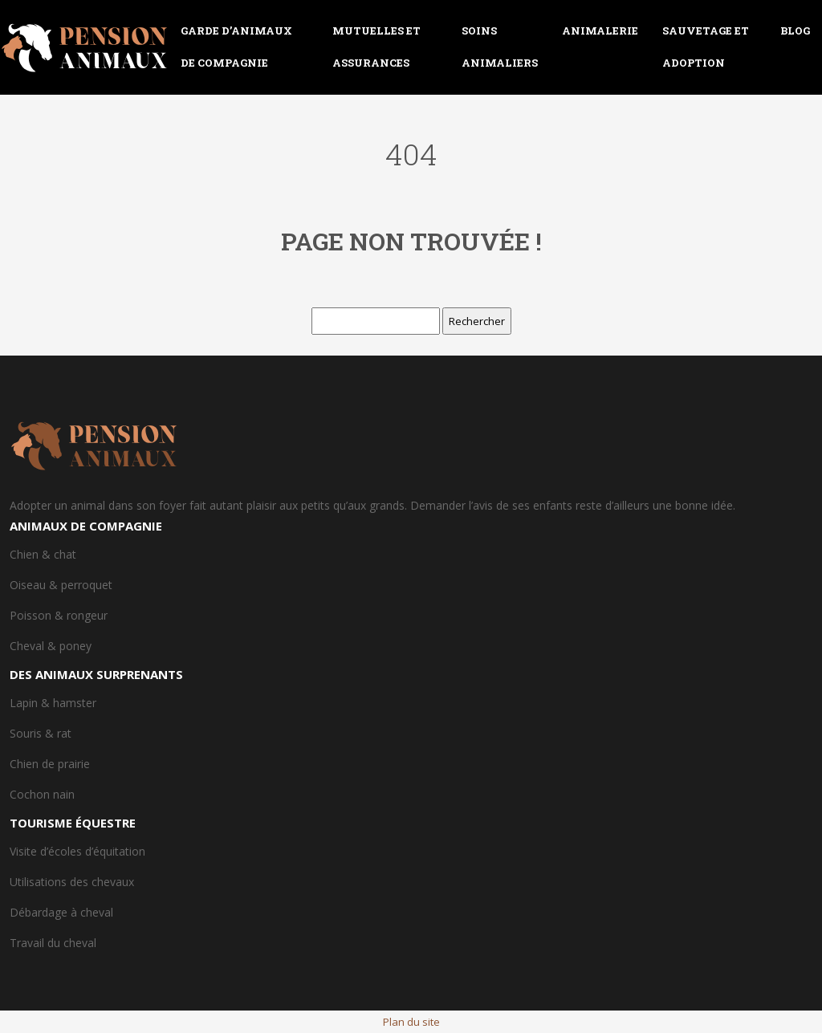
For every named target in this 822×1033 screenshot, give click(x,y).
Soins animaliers (500, 46)
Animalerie (600, 30)
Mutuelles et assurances (376, 46)
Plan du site (411, 1022)
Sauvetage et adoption (705, 46)
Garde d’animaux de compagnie (236, 46)
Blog (795, 30)
